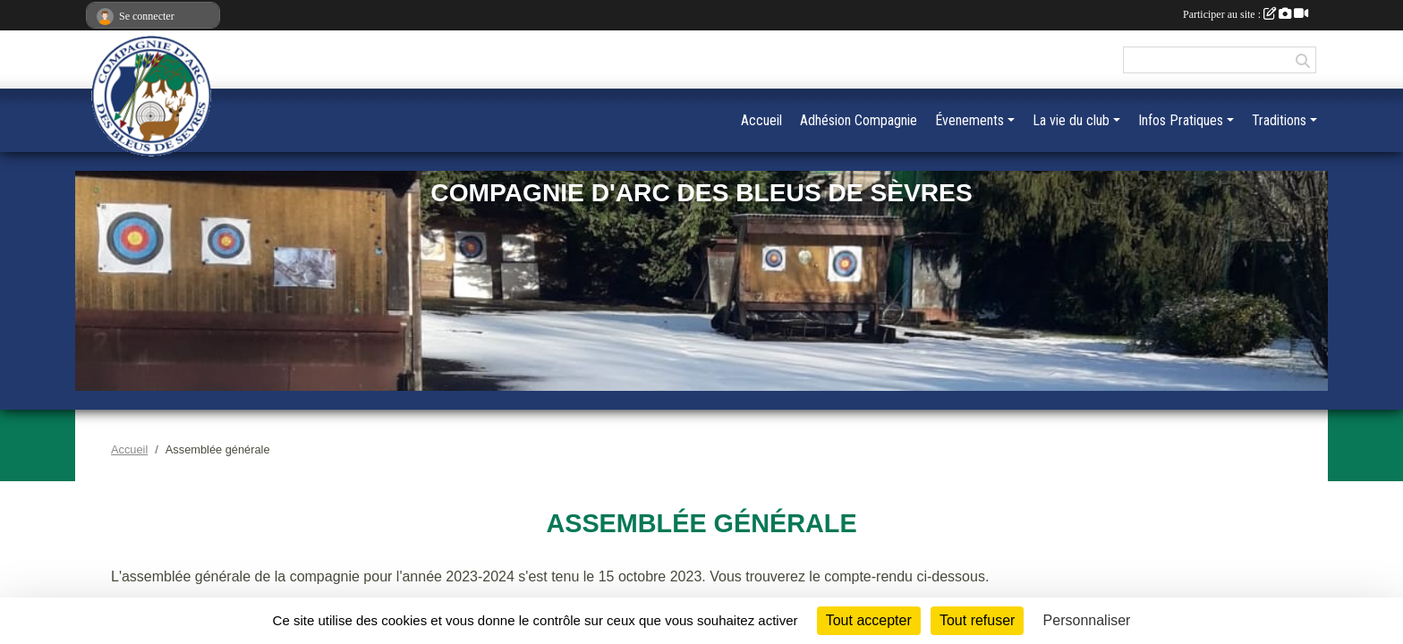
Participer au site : (1245, 14)
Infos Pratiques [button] (1180, 120)
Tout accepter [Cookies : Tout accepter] (869, 620)
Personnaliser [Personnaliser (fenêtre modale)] (1087, 620)
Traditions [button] (1279, 120)
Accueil (761, 120)
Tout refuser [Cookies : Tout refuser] (977, 620)
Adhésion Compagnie (858, 120)
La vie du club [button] (1071, 120)
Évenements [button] (969, 120)
